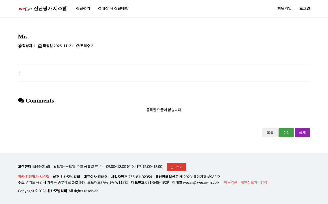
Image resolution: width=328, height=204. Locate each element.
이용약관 (230, 182)
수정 (286, 133)
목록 (270, 133)
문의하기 (176, 167)
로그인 (304, 8)
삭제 (302, 133)
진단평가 (83, 8)
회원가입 (284, 8)
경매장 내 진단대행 (113, 8)
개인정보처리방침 (254, 182)
